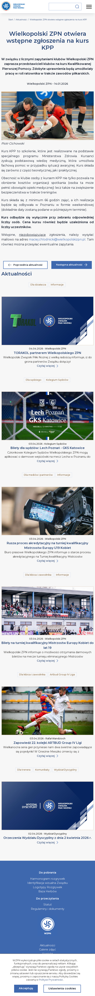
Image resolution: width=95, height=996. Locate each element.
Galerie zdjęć (47, 949)
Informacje (57, 284)
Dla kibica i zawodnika (38, 574)
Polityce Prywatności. (51, 979)
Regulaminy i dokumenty (47, 909)
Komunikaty (42, 769)
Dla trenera (23, 769)
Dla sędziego (33, 379)
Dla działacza (38, 284)
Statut (47, 904)
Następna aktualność (71, 264)
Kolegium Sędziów (57, 379)
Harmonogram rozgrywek (47, 878)
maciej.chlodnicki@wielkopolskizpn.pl (57, 239)
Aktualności (47, 945)
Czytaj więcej (47, 366)
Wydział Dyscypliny (65, 769)
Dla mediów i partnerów (38, 474)
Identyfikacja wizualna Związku (47, 883)
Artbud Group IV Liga (62, 674)
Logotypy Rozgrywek (47, 887)
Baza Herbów (47, 891)
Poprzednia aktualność (25, 264)
